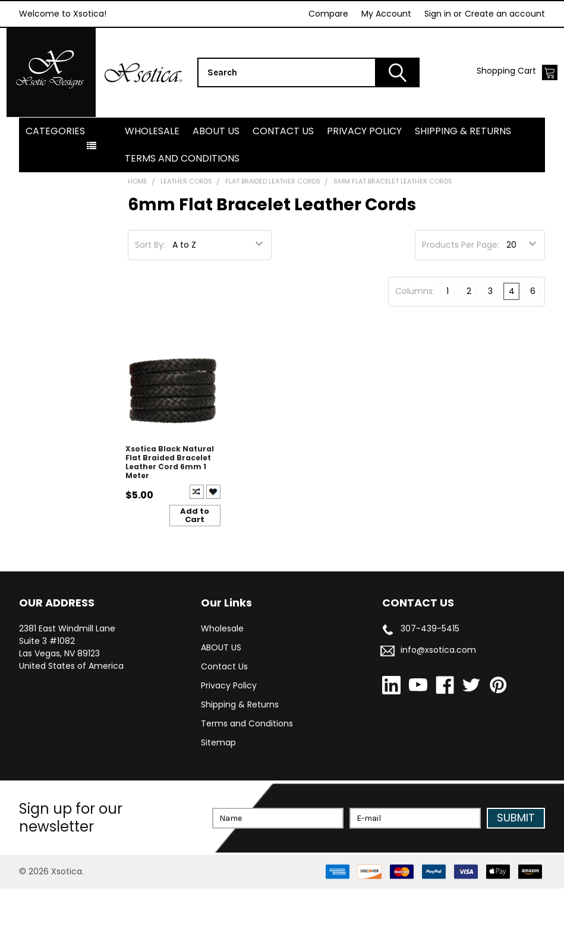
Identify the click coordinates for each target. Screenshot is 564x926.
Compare (328, 14)
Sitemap (218, 780)
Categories (55, 168)
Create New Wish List (213, 530)
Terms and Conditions (182, 196)
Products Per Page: (460, 282)
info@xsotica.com (438, 687)
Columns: (414, 328)
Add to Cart (194, 553)
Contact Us (283, 168)
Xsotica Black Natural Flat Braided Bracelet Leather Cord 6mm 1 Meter (169, 499)
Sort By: (150, 282)
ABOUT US (216, 168)
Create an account (505, 14)
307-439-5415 (430, 666)
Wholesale (152, 168)
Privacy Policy (364, 168)
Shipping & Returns (463, 168)
